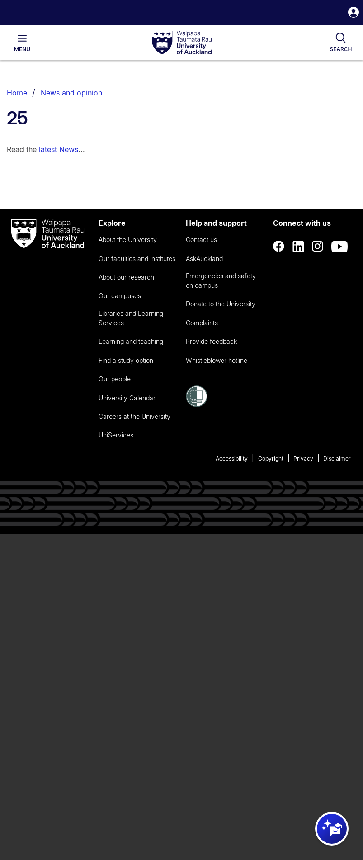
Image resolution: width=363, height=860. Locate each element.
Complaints (202, 323)
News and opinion (71, 92)
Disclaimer (337, 458)
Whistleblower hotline (216, 360)
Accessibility (232, 458)
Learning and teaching (131, 341)
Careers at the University (134, 416)
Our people (115, 379)
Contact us (201, 239)
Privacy (303, 458)
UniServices (116, 435)
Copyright (270, 458)
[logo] (182, 43)
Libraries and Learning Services (131, 318)
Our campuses (120, 295)
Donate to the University (220, 304)
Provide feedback (211, 341)
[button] (353, 13)
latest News (58, 149)
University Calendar (127, 398)
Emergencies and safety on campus (221, 280)
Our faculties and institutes (137, 258)
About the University (128, 239)
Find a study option (126, 360)
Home (17, 92)
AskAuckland (204, 258)
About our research (126, 277)
